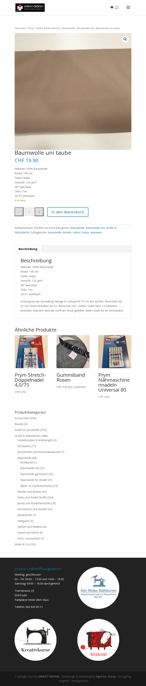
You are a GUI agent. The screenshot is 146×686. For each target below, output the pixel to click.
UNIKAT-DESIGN (48, 676)
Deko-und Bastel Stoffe (31, 497)
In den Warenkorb (68, 212)
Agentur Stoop (106, 676)
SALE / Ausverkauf (28, 538)
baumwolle (55, 232)
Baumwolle (68, 28)
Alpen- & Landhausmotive (36, 486)
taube (85, 232)
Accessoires (22, 418)
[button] (125, 39)
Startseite (20, 28)
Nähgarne (23, 521)
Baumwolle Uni (85, 28)
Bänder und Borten (29, 491)
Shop (31, 28)
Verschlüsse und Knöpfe (32, 509)
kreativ (67, 232)
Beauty (19, 424)
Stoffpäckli (26, 462)
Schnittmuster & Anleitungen (35, 440)
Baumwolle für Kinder (33, 480)
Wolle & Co (22, 544)
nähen (76, 232)
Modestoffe (24, 515)
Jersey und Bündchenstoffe (34, 503)
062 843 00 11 (34, 607)
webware (96, 232)
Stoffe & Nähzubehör (48, 28)
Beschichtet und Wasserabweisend (38, 452)
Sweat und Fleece (28, 532)
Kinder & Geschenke (27, 430)
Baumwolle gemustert (34, 474)
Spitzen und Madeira (30, 526)
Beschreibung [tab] (28, 249)
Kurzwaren (24, 446)
